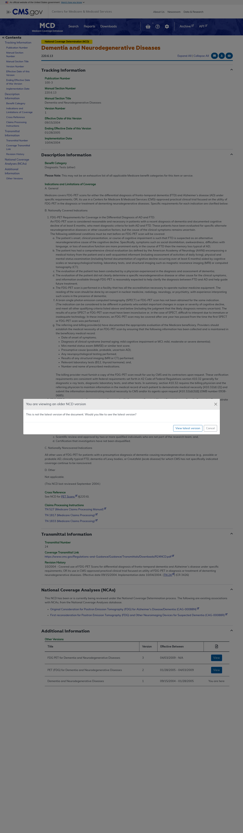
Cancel (210, 428)
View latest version (187, 428)
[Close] (215, 404)
